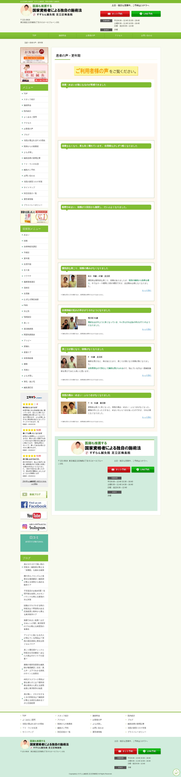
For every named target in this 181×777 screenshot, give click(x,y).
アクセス (118, 35)
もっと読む (146, 290)
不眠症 (26, 252)
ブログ (26, 135)
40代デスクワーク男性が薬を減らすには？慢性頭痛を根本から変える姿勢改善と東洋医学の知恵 (34, 683)
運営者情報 (28, 199)
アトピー (27, 341)
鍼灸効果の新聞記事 (32, 158)
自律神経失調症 (30, 247)
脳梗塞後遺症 (29, 282)
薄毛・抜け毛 (29, 382)
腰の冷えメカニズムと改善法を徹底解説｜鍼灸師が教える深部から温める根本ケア (34, 580)
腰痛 (26, 364)
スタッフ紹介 (29, 99)
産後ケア (27, 352)
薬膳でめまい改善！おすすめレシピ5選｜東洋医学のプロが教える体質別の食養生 (34, 624)
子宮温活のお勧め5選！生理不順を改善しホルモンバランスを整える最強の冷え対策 (34, 595)
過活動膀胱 (28, 329)
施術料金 (62, 35)
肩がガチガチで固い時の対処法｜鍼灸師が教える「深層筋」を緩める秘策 (34, 567)
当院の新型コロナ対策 (33, 182)
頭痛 (26, 241)
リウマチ (27, 276)
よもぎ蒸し (28, 152)
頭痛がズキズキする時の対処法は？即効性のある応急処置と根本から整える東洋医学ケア (34, 610)
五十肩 (26, 270)
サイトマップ (29, 187)
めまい (26, 235)
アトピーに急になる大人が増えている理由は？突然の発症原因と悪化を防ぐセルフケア (34, 639)
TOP (34, 35)
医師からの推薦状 (31, 146)
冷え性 (26, 311)
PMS (26, 305)
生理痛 (26, 294)
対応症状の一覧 (30, 193)
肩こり (26, 323)
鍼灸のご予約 (29, 170)
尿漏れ (26, 346)
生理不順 (27, 264)
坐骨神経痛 (28, 358)
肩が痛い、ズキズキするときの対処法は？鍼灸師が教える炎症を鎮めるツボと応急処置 (34, 698)
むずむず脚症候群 (31, 299)
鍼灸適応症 (28, 387)
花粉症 (26, 288)
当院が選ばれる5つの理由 (34, 140)
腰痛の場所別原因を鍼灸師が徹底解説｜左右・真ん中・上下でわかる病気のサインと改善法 (34, 669)
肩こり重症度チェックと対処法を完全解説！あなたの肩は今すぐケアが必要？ (34, 654)
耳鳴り (26, 370)
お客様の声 (90, 35)
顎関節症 (27, 317)
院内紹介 (27, 111)
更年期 (26, 258)
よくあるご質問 (30, 117)
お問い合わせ (146, 35)
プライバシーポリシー (33, 205)
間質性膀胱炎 (29, 335)
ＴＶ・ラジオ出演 (31, 164)
